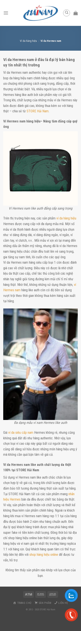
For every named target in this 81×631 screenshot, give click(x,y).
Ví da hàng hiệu (28, 40)
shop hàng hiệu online (43, 555)
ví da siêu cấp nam (20, 433)
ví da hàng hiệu (66, 218)
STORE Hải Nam (38, 111)
